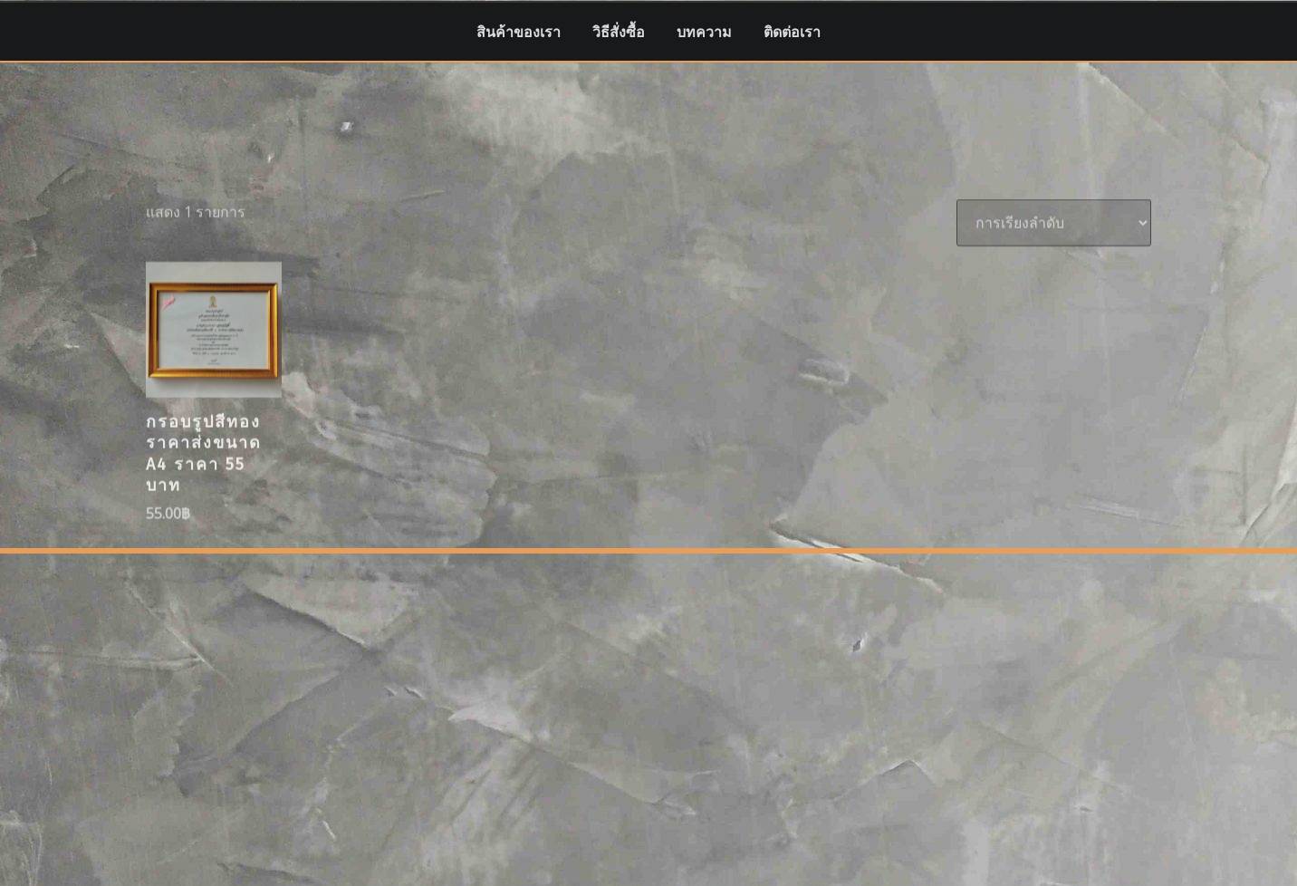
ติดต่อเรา (792, 32)
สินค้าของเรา (518, 32)
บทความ (704, 32)
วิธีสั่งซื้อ (618, 32)
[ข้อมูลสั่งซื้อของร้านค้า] (1053, 271)
